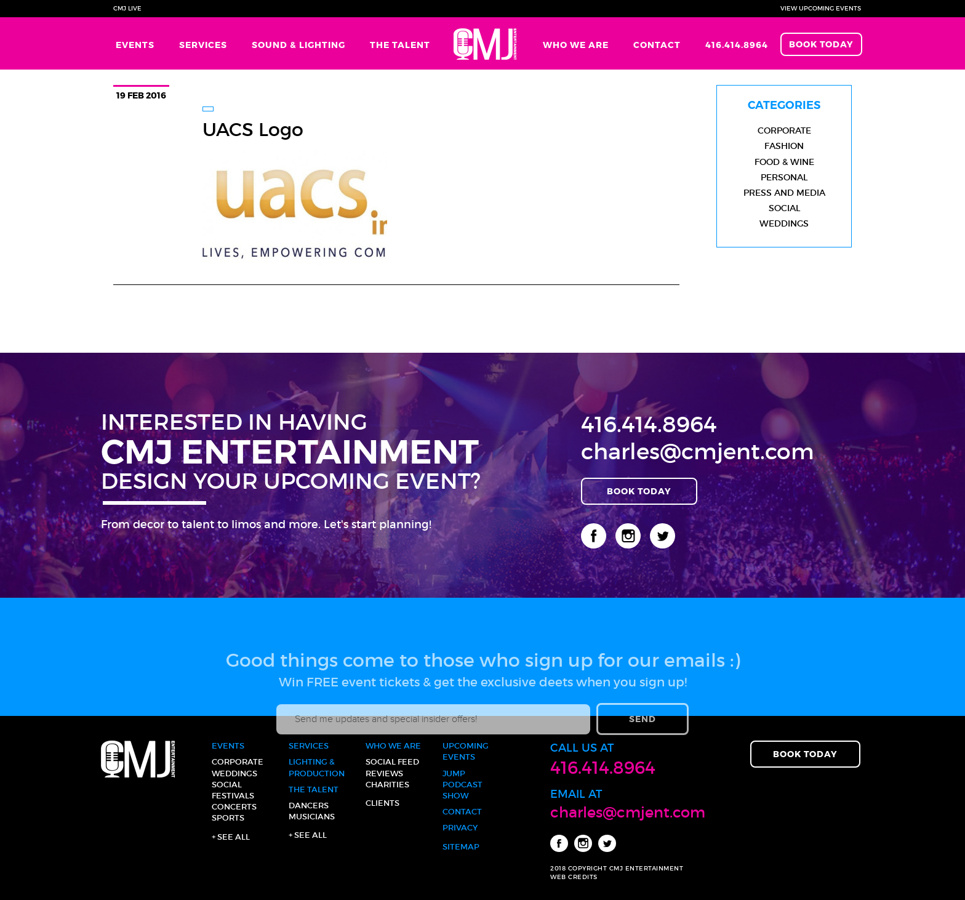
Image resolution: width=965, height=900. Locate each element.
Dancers (309, 805)
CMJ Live (127, 8)
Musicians (312, 816)
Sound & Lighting (298, 44)
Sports (228, 818)
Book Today (821, 44)
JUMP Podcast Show (462, 784)
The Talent (400, 44)
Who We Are (576, 44)
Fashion (784, 145)
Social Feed (392, 762)
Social (784, 208)
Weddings (784, 223)
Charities (387, 784)
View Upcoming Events (820, 8)
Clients (382, 803)
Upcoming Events (465, 751)
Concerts (234, 807)
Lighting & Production (317, 767)
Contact (657, 44)
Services (203, 44)
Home (486, 43)
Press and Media (784, 192)
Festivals (233, 795)
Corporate (784, 130)
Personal (784, 177)
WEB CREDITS (574, 877)
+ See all (231, 837)
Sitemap (460, 847)
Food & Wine (784, 161)
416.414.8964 (736, 44)
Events (135, 44)
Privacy (460, 827)
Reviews (384, 773)
